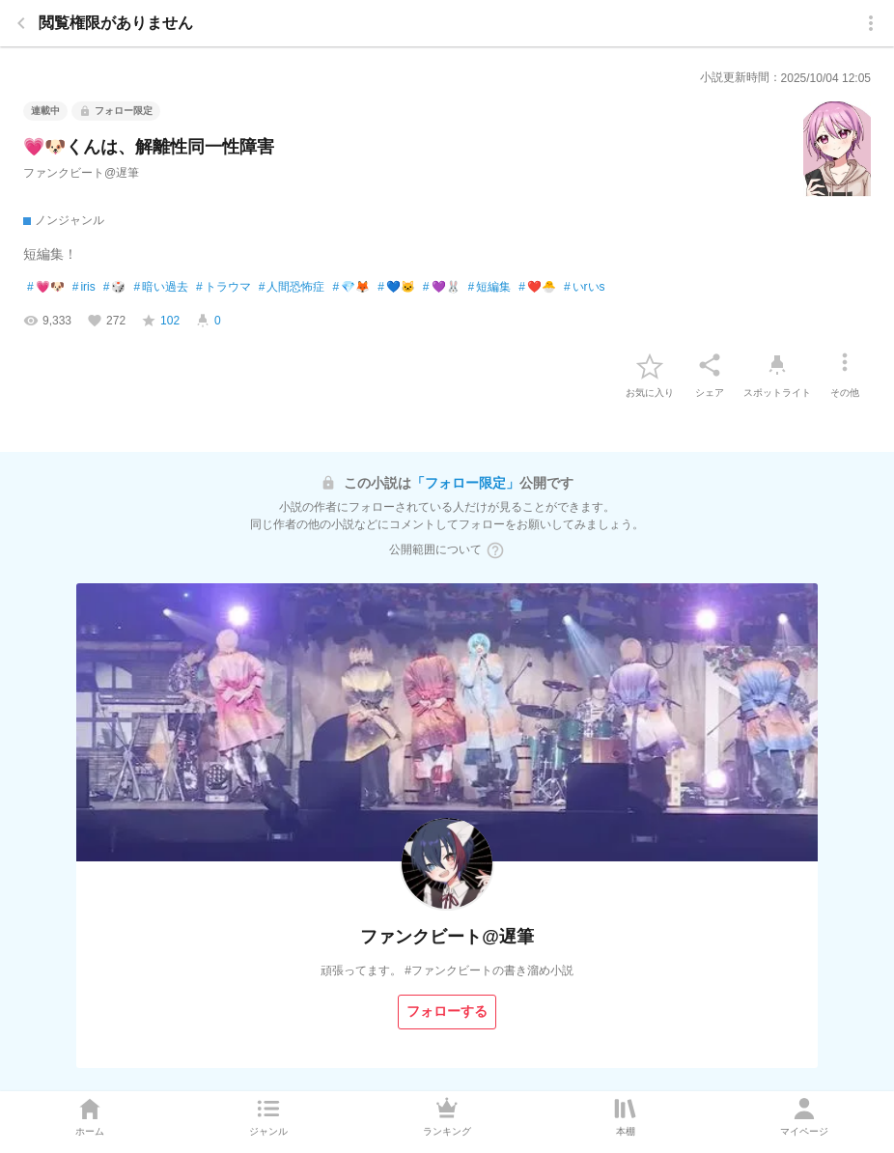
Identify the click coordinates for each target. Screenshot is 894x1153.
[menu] (871, 23)
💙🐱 (396, 287)
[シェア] (709, 365)
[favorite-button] (649, 365)
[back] (21, 23)
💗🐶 (46, 287)
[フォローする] (447, 1012)
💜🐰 (442, 287)
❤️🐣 (537, 287)
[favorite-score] (160, 320)
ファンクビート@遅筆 (81, 173)
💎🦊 (351, 287)
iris (84, 287)
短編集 (490, 287)
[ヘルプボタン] (495, 550)
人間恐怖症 (292, 287)
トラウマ (223, 287)
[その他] (844, 365)
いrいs (584, 287)
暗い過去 (160, 287)
